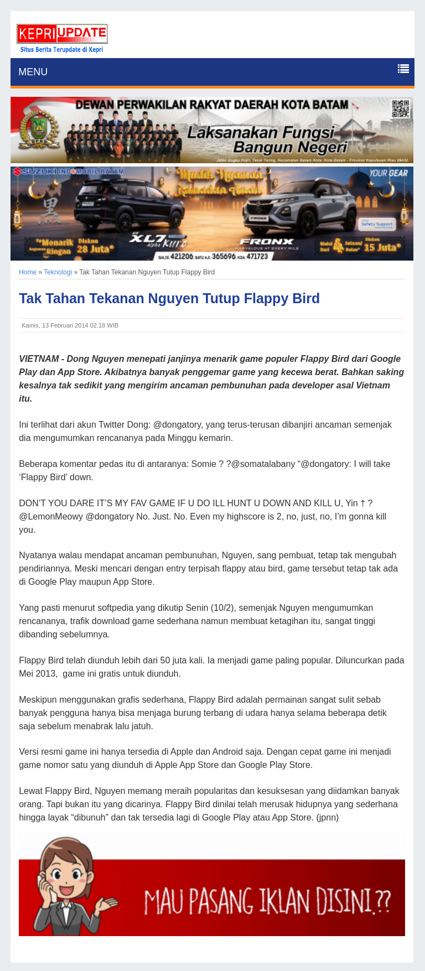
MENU (33, 71)
